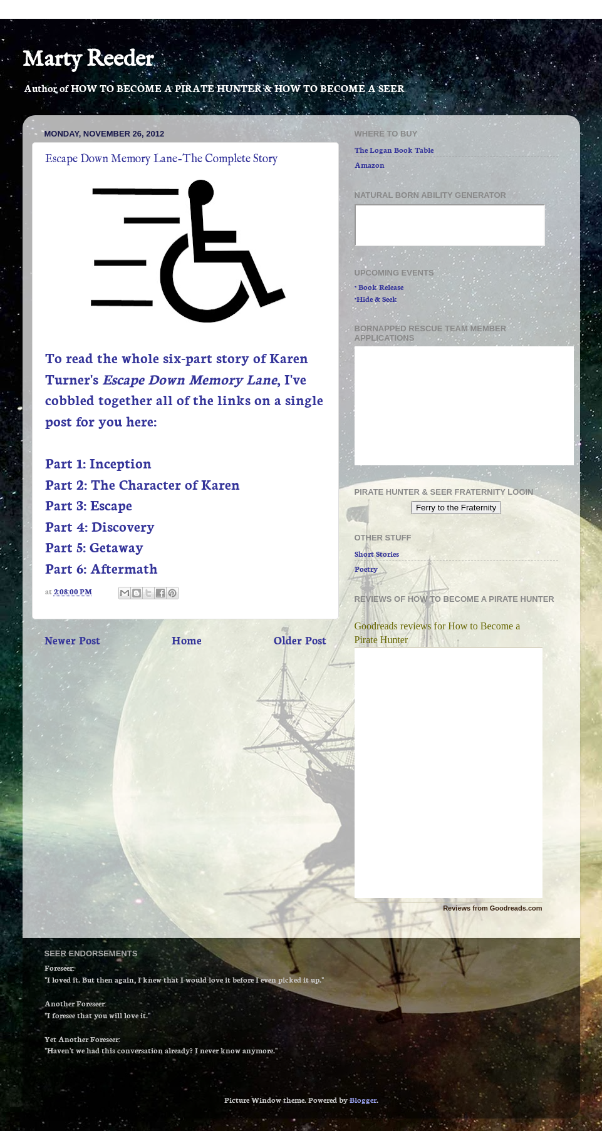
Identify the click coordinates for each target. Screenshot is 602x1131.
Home (187, 640)
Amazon (370, 164)
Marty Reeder (88, 59)
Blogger (363, 1099)
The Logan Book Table (394, 149)
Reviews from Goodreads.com (492, 908)
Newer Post (72, 640)
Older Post (300, 640)
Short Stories (377, 553)
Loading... (464, 405)
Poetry (366, 568)
